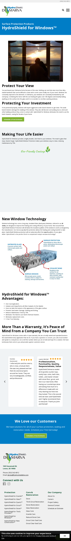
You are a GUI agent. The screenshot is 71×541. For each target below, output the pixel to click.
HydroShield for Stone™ (13, 508)
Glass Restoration (32, 508)
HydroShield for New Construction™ (11, 521)
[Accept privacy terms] (65, 536)
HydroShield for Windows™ (10, 516)
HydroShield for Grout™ (13, 505)
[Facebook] (4, 483)
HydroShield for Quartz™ (13, 502)
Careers (51, 499)
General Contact (54, 505)
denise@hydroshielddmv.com (17, 475)
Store (28, 498)
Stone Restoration (32, 505)
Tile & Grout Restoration (35, 502)
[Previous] (4, 381)
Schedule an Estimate (55, 508)
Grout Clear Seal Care (34, 523)
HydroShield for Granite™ (13, 496)
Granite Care (30, 514)
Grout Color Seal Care (34, 520)
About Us (51, 496)
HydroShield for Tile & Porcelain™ (12, 512)
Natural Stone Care (33, 517)
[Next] (66, 381)
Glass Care (30, 511)
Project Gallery (53, 502)
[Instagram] (8, 483)
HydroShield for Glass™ (12, 499)
